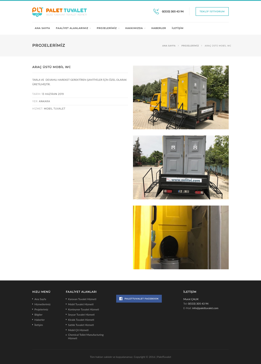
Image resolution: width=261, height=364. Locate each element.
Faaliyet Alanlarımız (72, 28)
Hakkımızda (134, 28)
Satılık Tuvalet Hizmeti (81, 324)
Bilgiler (38, 314)
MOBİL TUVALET (54, 108)
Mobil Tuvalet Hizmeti (81, 304)
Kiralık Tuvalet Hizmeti (81, 319)
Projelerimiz (107, 28)
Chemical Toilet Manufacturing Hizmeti (86, 336)
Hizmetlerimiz (42, 304)
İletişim (177, 28)
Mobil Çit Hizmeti (78, 330)
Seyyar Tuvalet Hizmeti (81, 314)
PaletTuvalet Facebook (139, 298)
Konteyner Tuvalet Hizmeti (83, 309)
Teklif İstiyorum (212, 11)
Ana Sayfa (42, 28)
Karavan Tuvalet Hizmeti (82, 299)
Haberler (158, 28)
